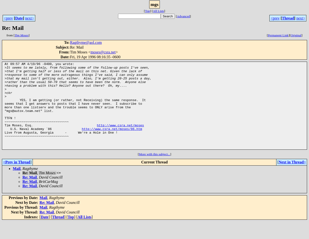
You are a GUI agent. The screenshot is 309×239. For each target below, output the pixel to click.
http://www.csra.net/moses (120, 138)
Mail (17, 186)
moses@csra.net (103, 52)
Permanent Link (278, 35)
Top (147, 11)
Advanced (183, 16)
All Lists (158, 11)
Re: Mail (29, 195)
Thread (288, 18)
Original (296, 35)
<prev (8, 18)
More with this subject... (154, 171)
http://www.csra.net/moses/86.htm (112, 142)
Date (19, 18)
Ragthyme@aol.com (86, 42)
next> (29, 18)
